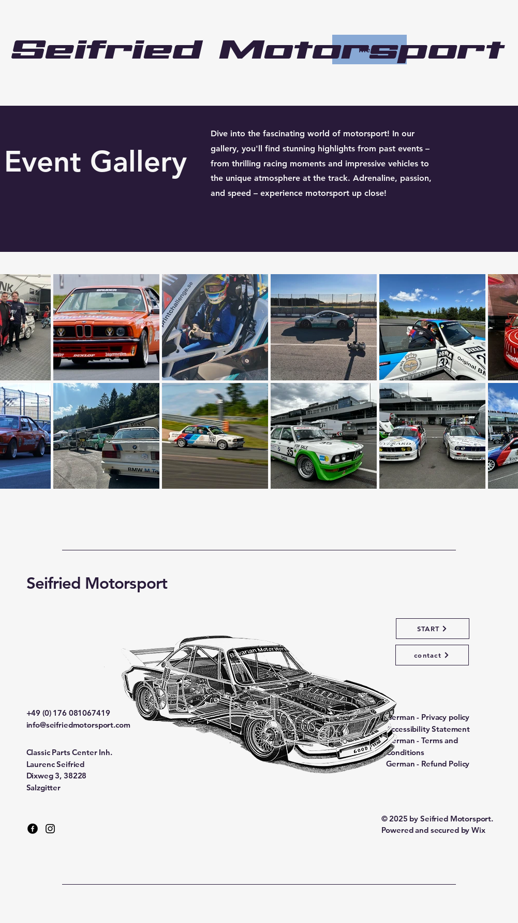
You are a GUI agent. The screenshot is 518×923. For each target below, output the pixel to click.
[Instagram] (50, 828)
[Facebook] (32, 828)
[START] (432, 628)
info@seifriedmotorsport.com (78, 725)
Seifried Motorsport (96, 583)
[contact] (432, 655)
